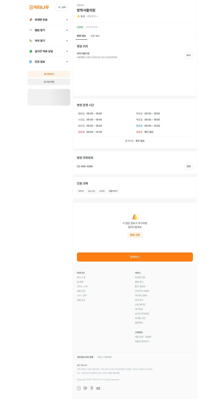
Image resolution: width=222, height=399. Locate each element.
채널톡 (148, 337)
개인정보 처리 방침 (85, 357)
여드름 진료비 (141, 295)
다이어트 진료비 (142, 291)
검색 (62, 7)
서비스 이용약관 (104, 357)
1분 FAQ (139, 309)
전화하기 (135, 257)
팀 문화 (80, 282)
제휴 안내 (81, 291)
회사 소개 (81, 277)
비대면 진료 (140, 277)
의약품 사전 (140, 318)
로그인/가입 (49, 82)
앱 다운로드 (49, 74)
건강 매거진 (140, 304)
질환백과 (139, 322)
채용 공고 (81, 300)
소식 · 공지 (82, 295)
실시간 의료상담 (142, 313)
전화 (189, 166)
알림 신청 (135, 234)
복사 (189, 55)
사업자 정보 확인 (113, 373)
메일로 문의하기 (142, 341)
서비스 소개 (82, 286)
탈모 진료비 (140, 286)
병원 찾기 (139, 282)
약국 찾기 (139, 300)
